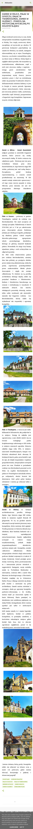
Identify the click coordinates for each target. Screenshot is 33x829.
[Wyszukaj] (31, 3)
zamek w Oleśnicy (7, 786)
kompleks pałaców (16, 779)
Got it (22, 827)
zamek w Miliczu (19, 784)
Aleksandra (8, 3)
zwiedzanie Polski (19, 786)
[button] (3, 32)
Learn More (14, 827)
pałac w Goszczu (7, 781)
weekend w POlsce (8, 784)
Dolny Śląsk (6, 779)
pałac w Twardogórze (20, 781)
